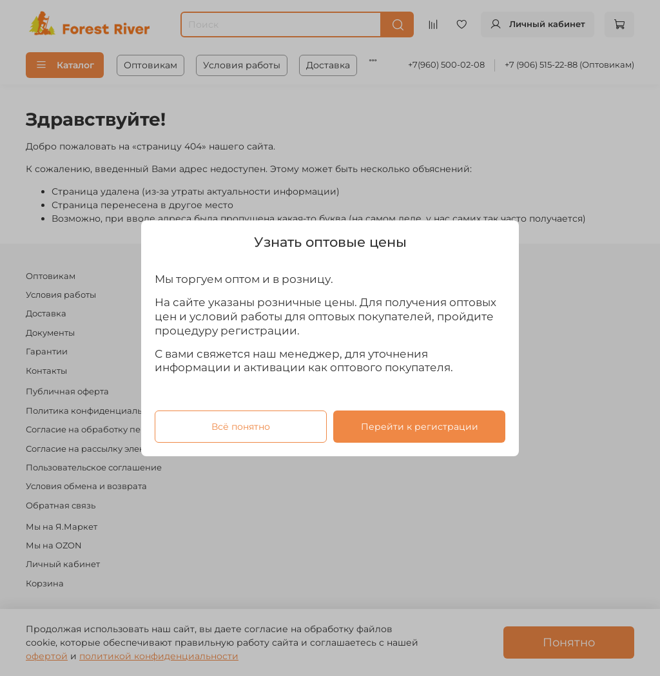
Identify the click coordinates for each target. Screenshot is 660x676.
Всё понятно (240, 426)
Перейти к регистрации (419, 426)
